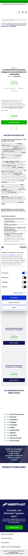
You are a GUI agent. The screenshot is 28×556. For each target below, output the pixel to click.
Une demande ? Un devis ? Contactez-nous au (14, 4)
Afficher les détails (18, 293)
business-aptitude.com (17, 554)
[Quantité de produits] (12, 128)
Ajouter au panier (14, 123)
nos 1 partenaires (11, 255)
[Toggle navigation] (26, 12)
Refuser (14, 307)
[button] (19, 12)
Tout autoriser (14, 297)
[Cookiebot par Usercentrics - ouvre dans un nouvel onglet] (20, 247)
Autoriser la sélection (14, 302)
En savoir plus (4, 111)
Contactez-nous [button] (14, 528)
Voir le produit (14, 343)
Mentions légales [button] (13, 553)
